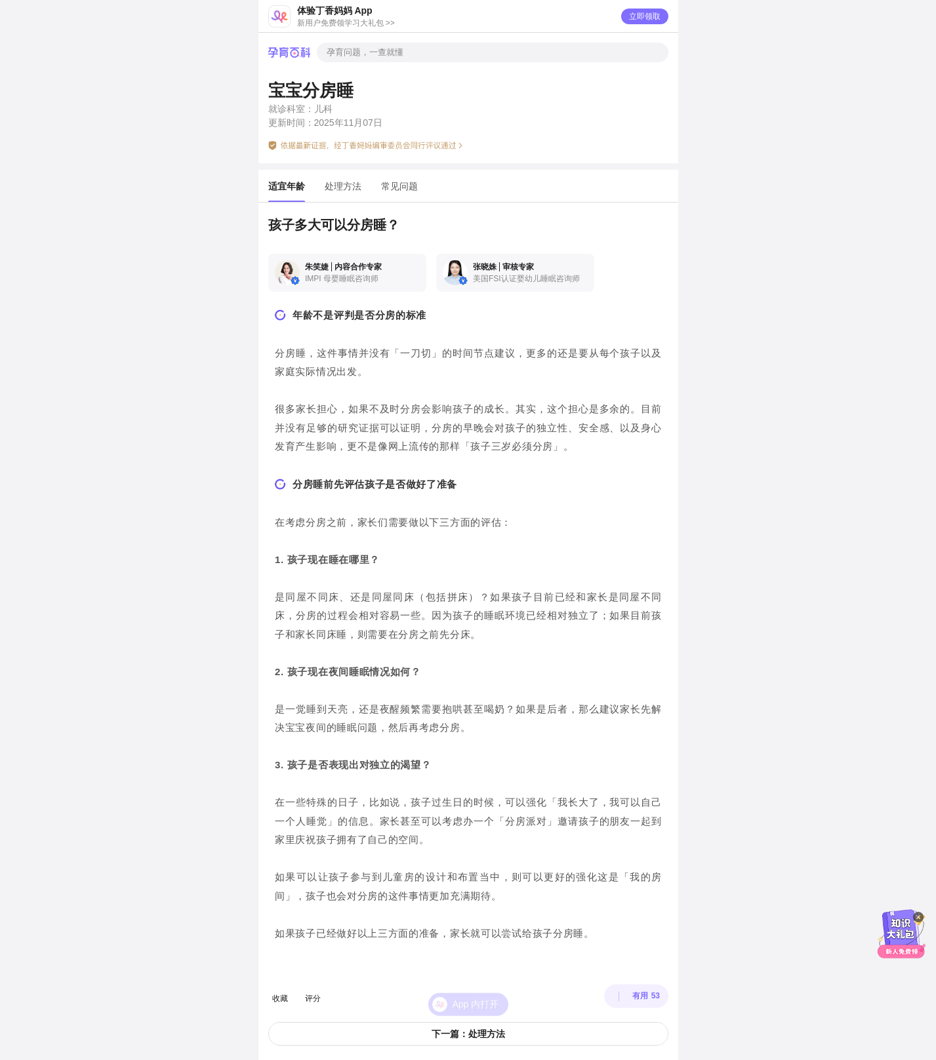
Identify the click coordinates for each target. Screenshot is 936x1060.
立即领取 (645, 16)
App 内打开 (476, 991)
